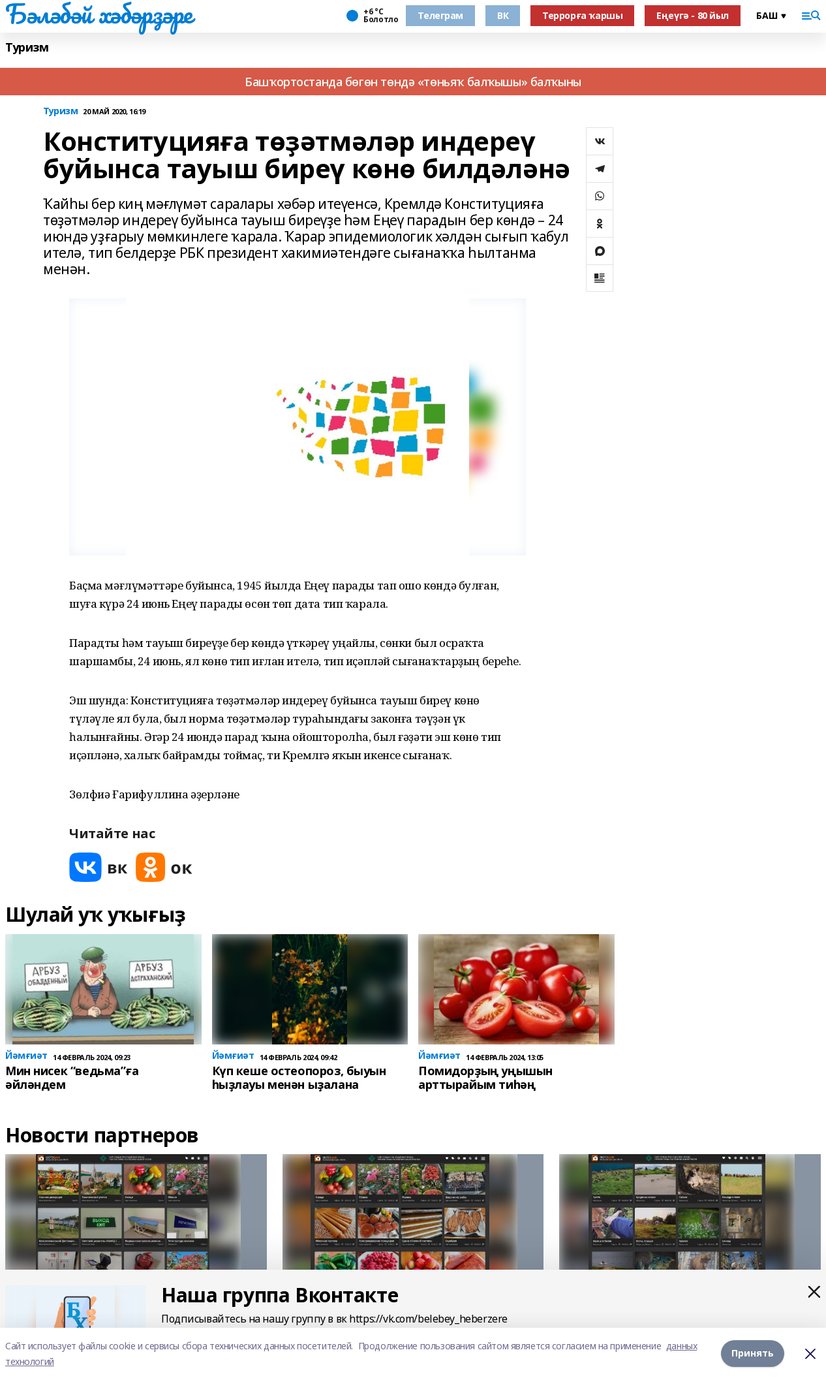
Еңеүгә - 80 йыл (692, 15)
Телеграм (440, 15)
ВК (502, 15)
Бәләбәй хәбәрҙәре (98, 13)
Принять (752, 1353)
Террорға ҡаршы (582, 15)
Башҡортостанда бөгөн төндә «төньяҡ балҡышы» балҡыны (413, 81)
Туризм (26, 47)
